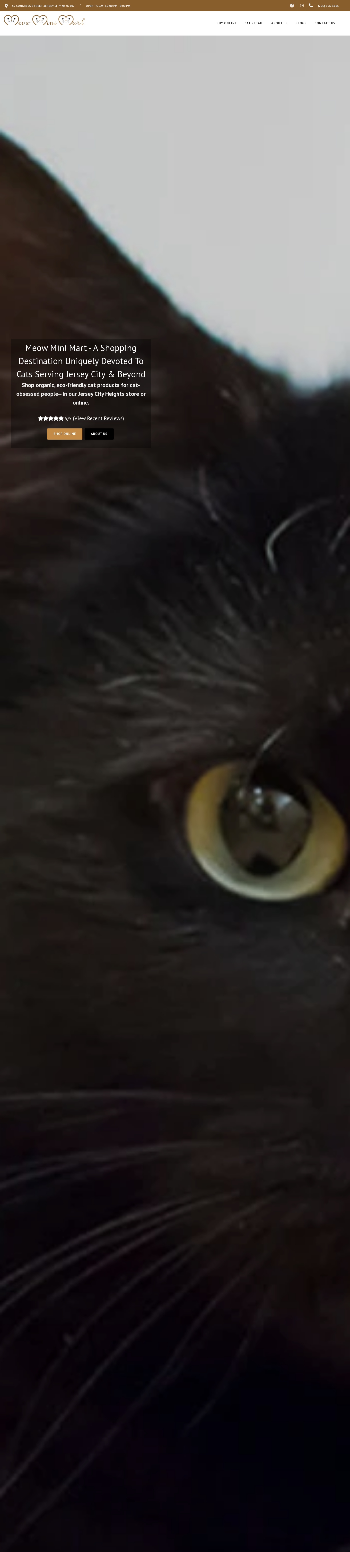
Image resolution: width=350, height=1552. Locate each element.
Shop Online (64, 434)
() (98, 418)
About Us (99, 434)
